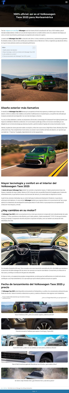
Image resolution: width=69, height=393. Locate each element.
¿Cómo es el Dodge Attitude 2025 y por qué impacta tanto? (54, 297)
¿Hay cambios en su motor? (9, 54)
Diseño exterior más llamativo (10, 50)
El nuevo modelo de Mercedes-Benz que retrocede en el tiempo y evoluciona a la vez (16, 297)
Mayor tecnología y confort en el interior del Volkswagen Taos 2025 (19, 52)
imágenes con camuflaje (11, 30)
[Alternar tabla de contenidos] (33, 47)
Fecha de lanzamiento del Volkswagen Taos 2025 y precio (16, 56)
